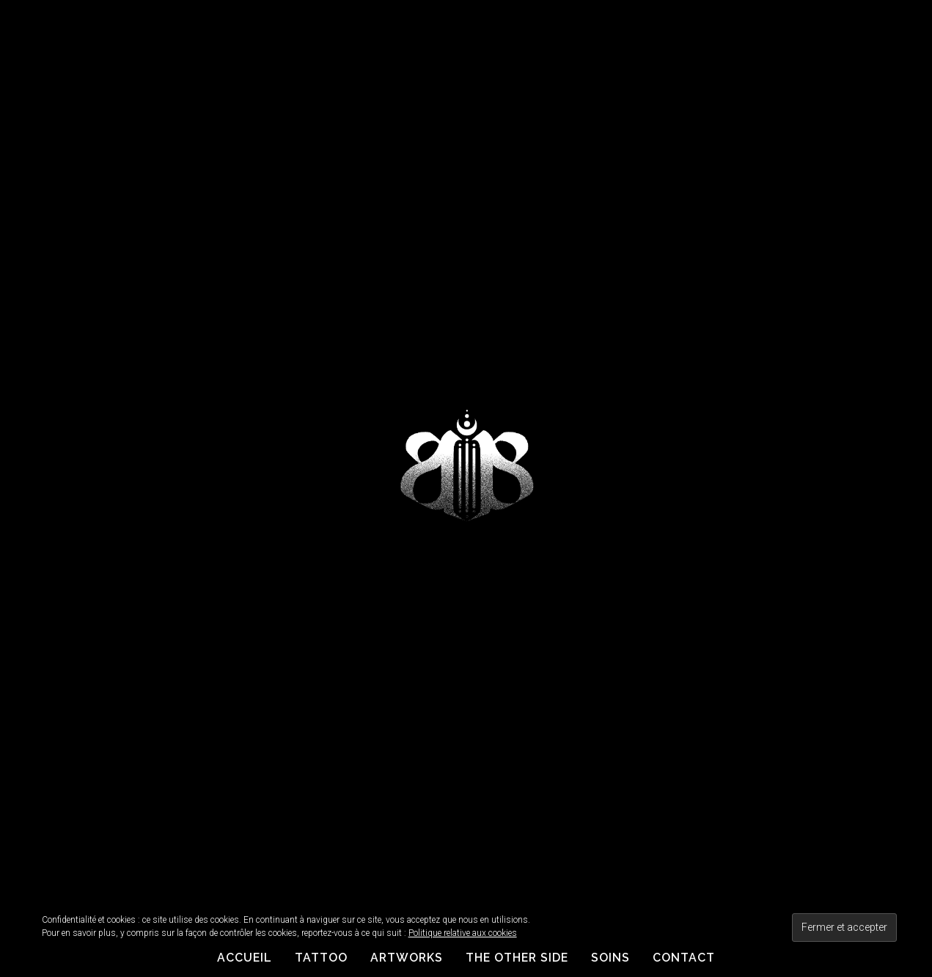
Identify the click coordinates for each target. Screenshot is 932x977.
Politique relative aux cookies (462, 933)
